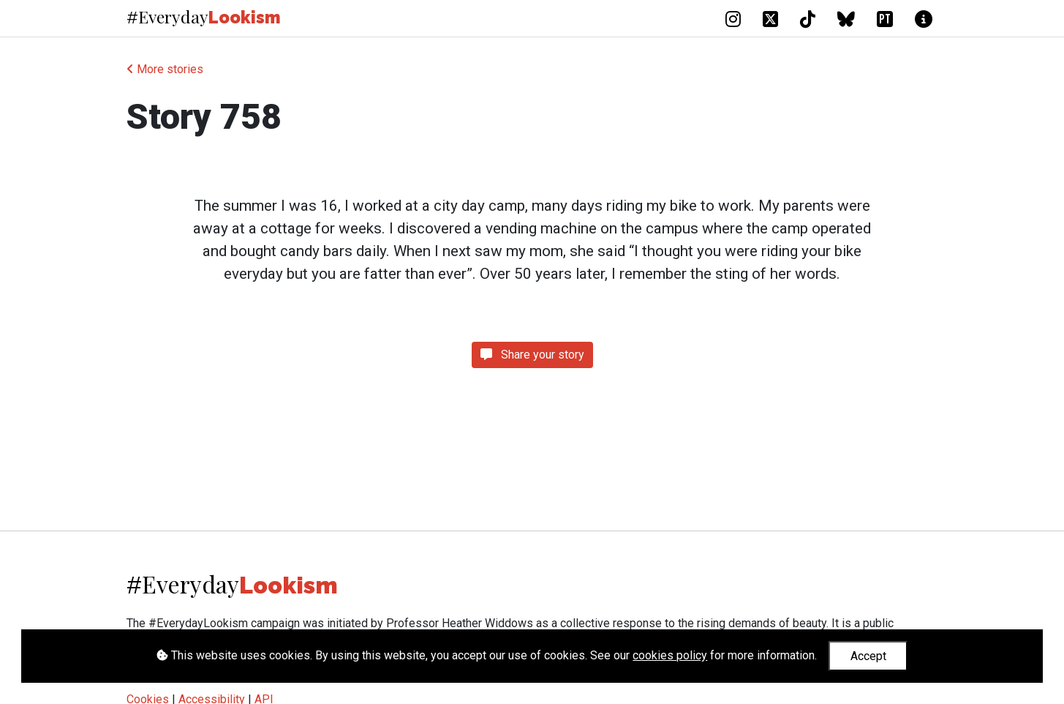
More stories (165, 69)
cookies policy (670, 655)
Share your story (532, 355)
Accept (868, 656)
